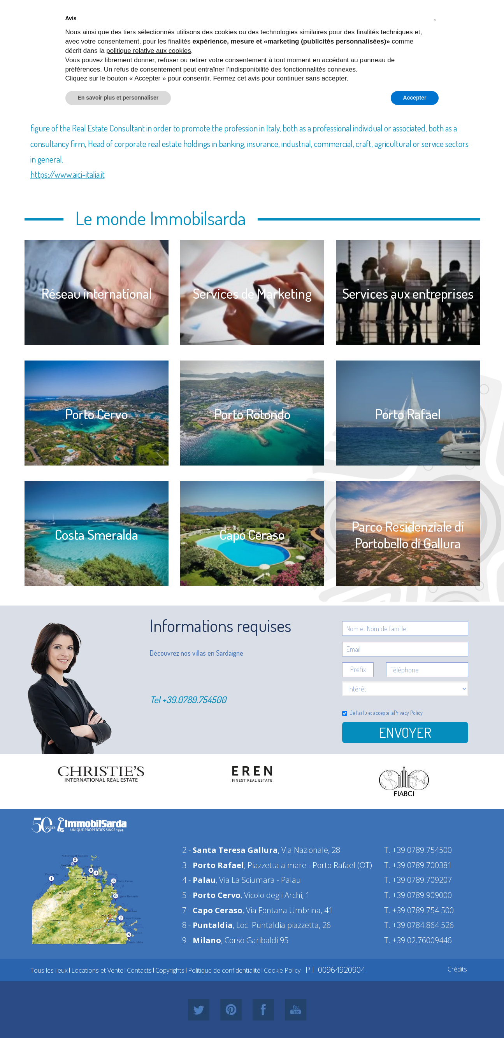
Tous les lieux (49, 970)
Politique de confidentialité (224, 970)
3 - (213, 865)
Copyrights (169, 970)
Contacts (139, 970)
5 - (211, 895)
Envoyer (405, 732)
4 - (199, 880)
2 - (230, 850)
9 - (201, 940)
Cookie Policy (282, 970)
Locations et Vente (97, 970)
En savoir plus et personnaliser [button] (118, 98)
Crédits (457, 969)
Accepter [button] (415, 98)
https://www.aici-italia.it (67, 174)
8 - (207, 925)
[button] (435, 18)
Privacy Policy (408, 712)
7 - (212, 910)
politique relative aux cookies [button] (148, 50)
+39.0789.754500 (194, 699)
